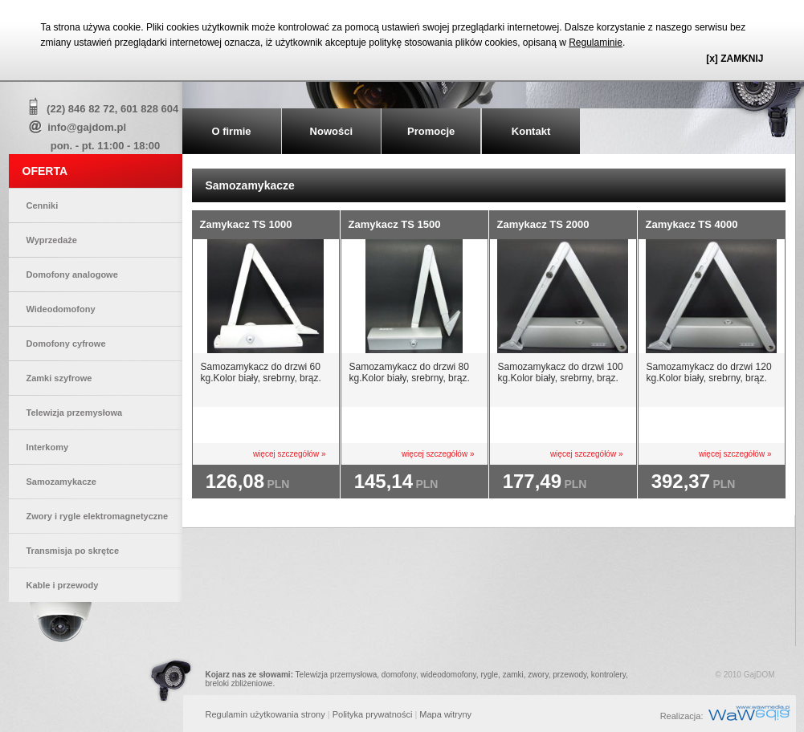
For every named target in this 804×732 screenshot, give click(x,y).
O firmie (231, 131)
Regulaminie (595, 42)
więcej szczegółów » (289, 453)
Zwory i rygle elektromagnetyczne (98, 516)
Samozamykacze (61, 481)
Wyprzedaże (52, 240)
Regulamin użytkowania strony (265, 714)
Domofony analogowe (72, 274)
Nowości (331, 131)
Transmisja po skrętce (73, 550)
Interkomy (48, 447)
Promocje (431, 131)
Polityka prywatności (373, 714)
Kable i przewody (63, 585)
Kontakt (531, 131)
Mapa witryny (445, 714)
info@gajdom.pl (86, 127)
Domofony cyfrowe (66, 343)
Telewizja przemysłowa (75, 412)
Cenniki (43, 205)
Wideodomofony (61, 309)
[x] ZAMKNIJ (734, 58)
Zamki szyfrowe (59, 378)
